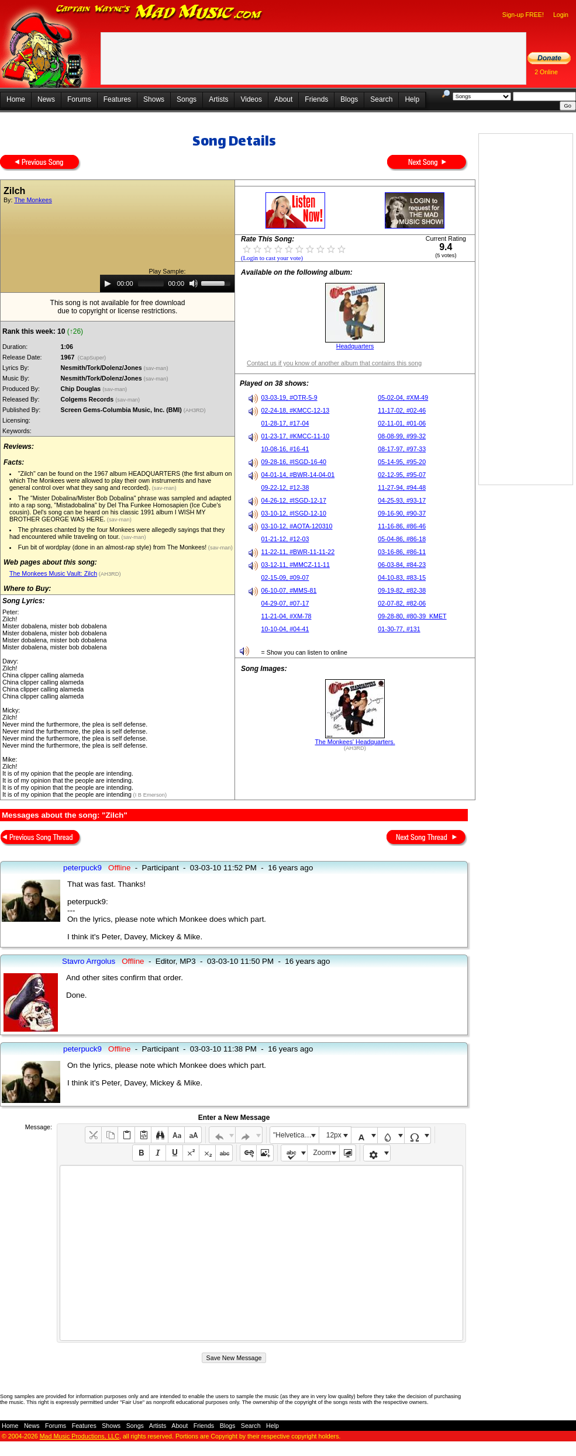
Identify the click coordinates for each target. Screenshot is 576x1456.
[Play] (107, 283)
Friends (316, 99)
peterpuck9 (82, 867)
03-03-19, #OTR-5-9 (289, 397)
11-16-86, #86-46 (402, 526)
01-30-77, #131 (399, 628)
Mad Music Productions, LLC (79, 1436)
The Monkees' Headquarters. (355, 741)
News (46, 99)
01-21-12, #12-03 (285, 538)
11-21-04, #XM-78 (286, 616)
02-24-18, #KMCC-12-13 (295, 410)
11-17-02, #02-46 (402, 410)
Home (15, 99)
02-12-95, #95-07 (402, 474)
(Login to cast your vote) (272, 258)
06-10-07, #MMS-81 (289, 590)
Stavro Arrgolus (88, 961)
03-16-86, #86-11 (402, 551)
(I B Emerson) (149, 795)
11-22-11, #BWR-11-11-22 (298, 551)
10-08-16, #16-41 (285, 448)
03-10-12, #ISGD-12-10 (293, 513)
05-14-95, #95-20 (402, 461)
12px (334, 1135)
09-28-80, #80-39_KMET (412, 616)
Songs (186, 99)
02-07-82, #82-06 (402, 603)
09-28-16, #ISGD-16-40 (293, 461)
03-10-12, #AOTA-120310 (297, 526)
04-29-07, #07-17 (285, 603)
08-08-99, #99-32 (402, 436)
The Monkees (33, 199)
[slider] (151, 283)
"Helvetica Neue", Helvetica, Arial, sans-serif (296, 1135)
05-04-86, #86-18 (402, 538)
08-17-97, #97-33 (402, 448)
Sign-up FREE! (523, 14)
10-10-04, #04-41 (285, 628)
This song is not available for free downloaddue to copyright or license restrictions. (117, 307)
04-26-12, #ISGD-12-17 (293, 500)
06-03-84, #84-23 (402, 564)
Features (117, 99)
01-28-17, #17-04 (285, 423)
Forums (79, 99)
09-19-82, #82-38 (402, 590)
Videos (250, 99)
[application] (167, 283)
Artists (218, 99)
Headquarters (355, 346)
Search (381, 99)
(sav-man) (157, 368)
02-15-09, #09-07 (285, 577)
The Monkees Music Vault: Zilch (53, 573)
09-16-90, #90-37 (402, 513)
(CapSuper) (91, 358)
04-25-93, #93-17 (402, 500)
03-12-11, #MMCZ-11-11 (295, 564)
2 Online (546, 71)
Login (560, 14)
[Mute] (193, 283)
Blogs (349, 99)
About (283, 99)
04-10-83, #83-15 (402, 577)
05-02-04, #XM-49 (403, 397)
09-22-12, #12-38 (285, 487)
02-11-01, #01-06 (402, 423)
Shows (153, 99)
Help (412, 99)
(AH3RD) (195, 410)
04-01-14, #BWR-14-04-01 (298, 474)
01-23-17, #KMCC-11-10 (295, 436)
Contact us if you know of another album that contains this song (334, 362)
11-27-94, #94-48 (402, 487)
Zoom (322, 1153)
